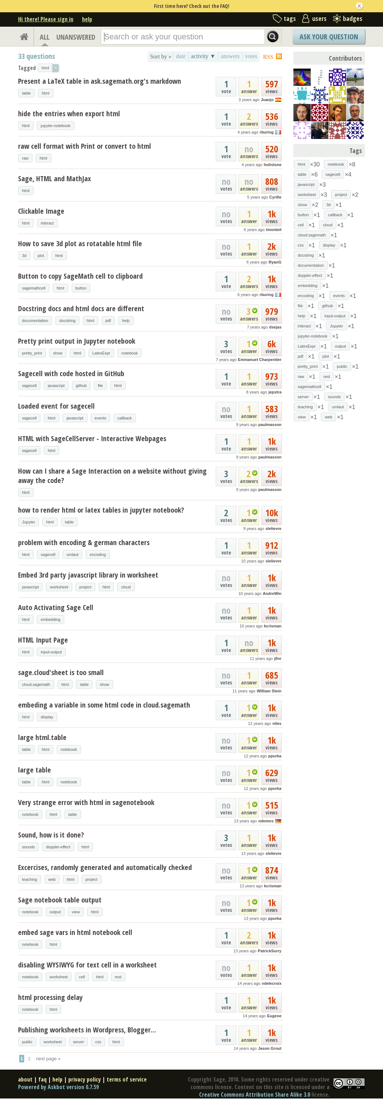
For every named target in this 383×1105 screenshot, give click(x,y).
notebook (129, 353)
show (58, 353)
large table (34, 770)
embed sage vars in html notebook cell (75, 932)
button (81, 288)
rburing (267, 132)
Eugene (274, 1016)
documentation (35, 320)
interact (47, 223)
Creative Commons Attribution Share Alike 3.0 (254, 1095)
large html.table (42, 737)
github (81, 385)
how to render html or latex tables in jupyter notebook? (101, 510)
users (319, 18)
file (100, 385)
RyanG (275, 262)
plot (41, 255)
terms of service (127, 1079)
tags (290, 18)
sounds (28, 847)
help (87, 19)
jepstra (274, 392)
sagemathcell (34, 288)
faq (42, 1079)
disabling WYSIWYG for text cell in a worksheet (87, 965)
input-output (51, 652)
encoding (98, 554)
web (52, 879)
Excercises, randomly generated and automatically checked (105, 867)
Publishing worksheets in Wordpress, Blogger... (87, 1030)
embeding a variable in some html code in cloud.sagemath (104, 705)
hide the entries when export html (69, 113)
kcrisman (272, 626)
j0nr (277, 658)
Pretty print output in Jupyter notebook (76, 341)
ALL (45, 37)
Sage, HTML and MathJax (54, 178)
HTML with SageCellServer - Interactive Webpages (92, 438)
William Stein (269, 691)
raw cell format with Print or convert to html (84, 146)
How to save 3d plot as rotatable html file (80, 243)
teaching (29, 879)
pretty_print (32, 353)
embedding (50, 619)
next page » (48, 1058)
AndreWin (272, 593)
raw (25, 158)
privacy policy (84, 1079)
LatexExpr (101, 353)
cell (82, 977)
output (55, 912)
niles (276, 723)
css (98, 1042)
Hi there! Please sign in (45, 19)
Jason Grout (269, 1048)
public (27, 1042)
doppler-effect (58, 847)
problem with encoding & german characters (84, 542)
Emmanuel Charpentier (259, 359)
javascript (56, 385)
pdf (108, 320)
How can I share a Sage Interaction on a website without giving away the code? (112, 475)
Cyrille (275, 197)
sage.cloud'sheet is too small (61, 672)
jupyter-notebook (55, 125)
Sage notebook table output (60, 900)
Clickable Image (41, 211)
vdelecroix (271, 983)
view (76, 912)
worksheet (59, 587)
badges (352, 18)
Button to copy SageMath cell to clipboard (80, 276)
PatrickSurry (269, 951)
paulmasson (269, 424)
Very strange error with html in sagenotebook (86, 802)
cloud (125, 587)
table (26, 93)
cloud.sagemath (36, 684)
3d (24, 255)
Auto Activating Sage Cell (55, 607)
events (100, 418)
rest (118, 977)
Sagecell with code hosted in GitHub (71, 373)
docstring (67, 320)
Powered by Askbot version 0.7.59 (58, 1087)
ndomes (266, 821)
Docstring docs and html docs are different (81, 308)
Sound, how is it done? (51, 835)
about (25, 1079)
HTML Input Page (43, 640)
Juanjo (267, 99)
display (47, 717)
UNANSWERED (75, 37)
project (85, 587)
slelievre (273, 528)
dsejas (275, 327)
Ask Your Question (329, 37)
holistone (272, 164)
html (46, 93)
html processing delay (50, 997)
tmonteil (273, 229)
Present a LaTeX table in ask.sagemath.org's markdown (99, 81)
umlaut (72, 554)
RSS (268, 57)
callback (124, 418)
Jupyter (28, 522)
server (78, 1042)
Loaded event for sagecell (56, 406)
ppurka (274, 756)
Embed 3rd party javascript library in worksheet (88, 575)
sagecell (29, 385)
